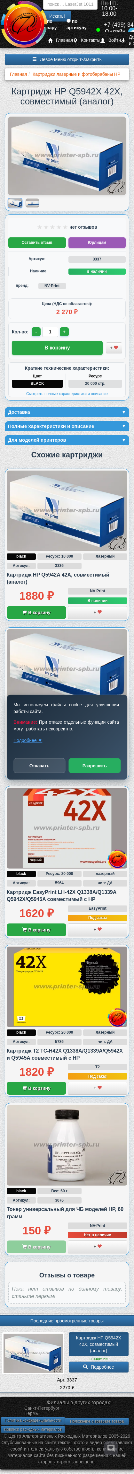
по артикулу (77, 24)
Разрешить (95, 765)
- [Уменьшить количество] (36, 331)
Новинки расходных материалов (33, 1429)
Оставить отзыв (37, 242)
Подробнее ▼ (27, 740)
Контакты (86, 40)
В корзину (36, 612)
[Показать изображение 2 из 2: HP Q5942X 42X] (32, 203)
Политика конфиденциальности (32, 1420)
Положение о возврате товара (97, 1421)
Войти (110, 40)
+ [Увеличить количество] (64, 331)
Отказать (39, 765)
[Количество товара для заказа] (50, 332)
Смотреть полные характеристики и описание (67, 394)
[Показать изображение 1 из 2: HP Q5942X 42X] (15, 202)
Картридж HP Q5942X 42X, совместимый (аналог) (99, 1344)
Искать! (57, 16)
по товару (49, 24)
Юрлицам (97, 242)
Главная (60, 40)
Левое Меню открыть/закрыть (67, 59)
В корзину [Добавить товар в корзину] (57, 347)
